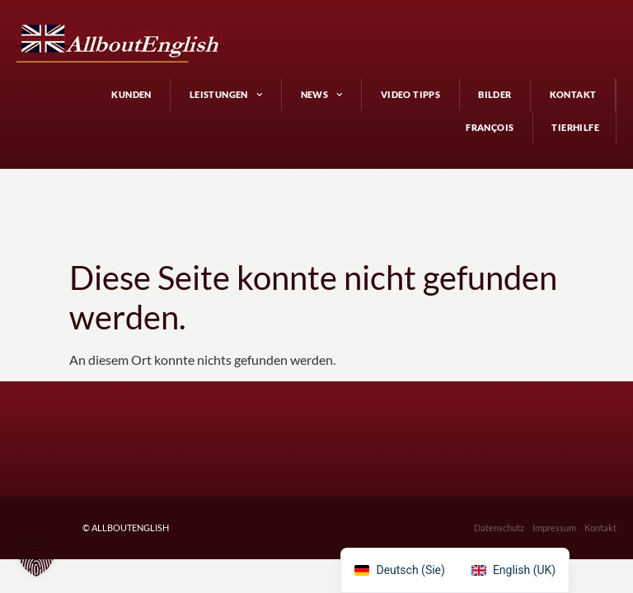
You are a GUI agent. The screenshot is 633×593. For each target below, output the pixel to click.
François (489, 127)
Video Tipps (410, 94)
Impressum (554, 527)
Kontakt (573, 94)
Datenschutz (499, 527)
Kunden (131, 94)
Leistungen (226, 94)
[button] (36, 557)
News (322, 94)
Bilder (494, 94)
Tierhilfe (575, 127)
